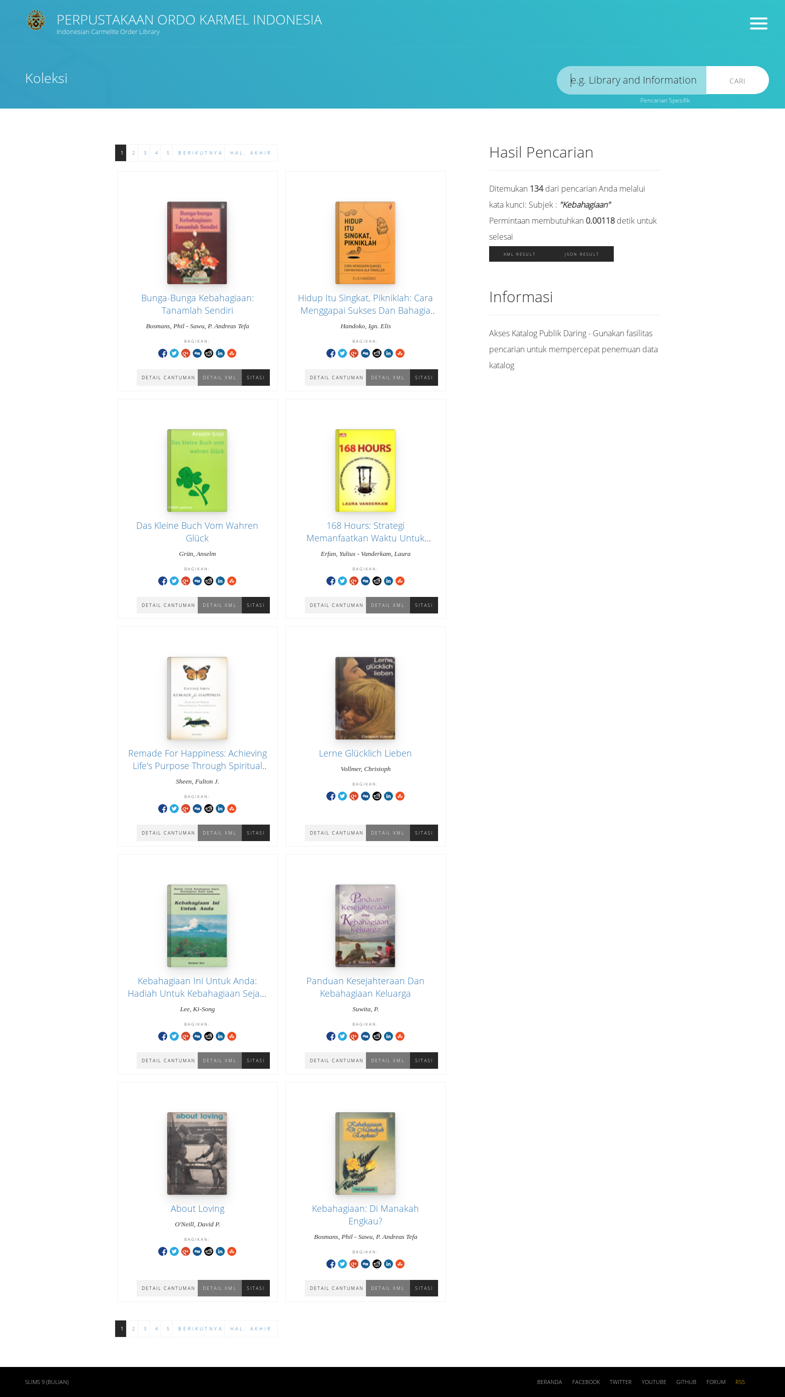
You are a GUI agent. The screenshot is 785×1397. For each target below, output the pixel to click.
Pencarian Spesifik (665, 100)
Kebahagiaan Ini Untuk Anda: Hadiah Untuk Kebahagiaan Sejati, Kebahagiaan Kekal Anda (197, 993)
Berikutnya (200, 153)
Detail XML (388, 833)
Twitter (621, 1381)
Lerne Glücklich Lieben (365, 753)
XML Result (520, 254)
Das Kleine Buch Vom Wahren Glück (197, 531)
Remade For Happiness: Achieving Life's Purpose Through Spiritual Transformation (197, 765)
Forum (715, 1381)
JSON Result (582, 254)
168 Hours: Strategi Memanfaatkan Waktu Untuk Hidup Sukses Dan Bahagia (365, 537)
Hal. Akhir (251, 153)
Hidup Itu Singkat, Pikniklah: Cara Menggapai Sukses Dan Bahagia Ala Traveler (365, 310)
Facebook (586, 1381)
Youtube (654, 1381)
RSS (740, 1381)
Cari (737, 81)
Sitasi (424, 833)
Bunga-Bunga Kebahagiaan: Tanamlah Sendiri (197, 304)
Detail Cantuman (336, 833)
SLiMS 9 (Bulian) (47, 1381)
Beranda (549, 1381)
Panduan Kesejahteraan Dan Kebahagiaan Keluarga (365, 987)
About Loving (197, 1208)
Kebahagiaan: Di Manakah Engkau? (365, 1214)
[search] (632, 80)
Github (686, 1381)
